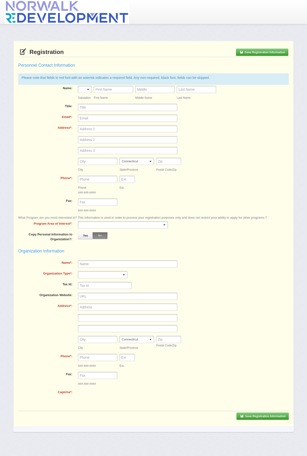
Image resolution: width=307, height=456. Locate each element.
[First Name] (113, 89)
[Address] (127, 129)
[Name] (127, 264)
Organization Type (56, 273)
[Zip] (168, 339)
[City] (97, 161)
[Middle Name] (155, 89)
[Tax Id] (105, 285)
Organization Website (55, 295)
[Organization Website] (127, 296)
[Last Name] (196, 89)
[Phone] (97, 179)
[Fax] (97, 202)
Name (67, 88)
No (100, 235)
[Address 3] (127, 150)
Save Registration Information (262, 52)
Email (66, 117)
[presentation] (114, 399)
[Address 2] (127, 139)
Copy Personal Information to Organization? (50, 237)
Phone (65, 178)
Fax (68, 201)
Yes (85, 235)
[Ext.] (127, 179)
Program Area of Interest (52, 223)
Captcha (64, 392)
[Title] (127, 107)
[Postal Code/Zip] (168, 161)
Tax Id (67, 284)
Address (64, 127)
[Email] (127, 118)
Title (68, 106)
